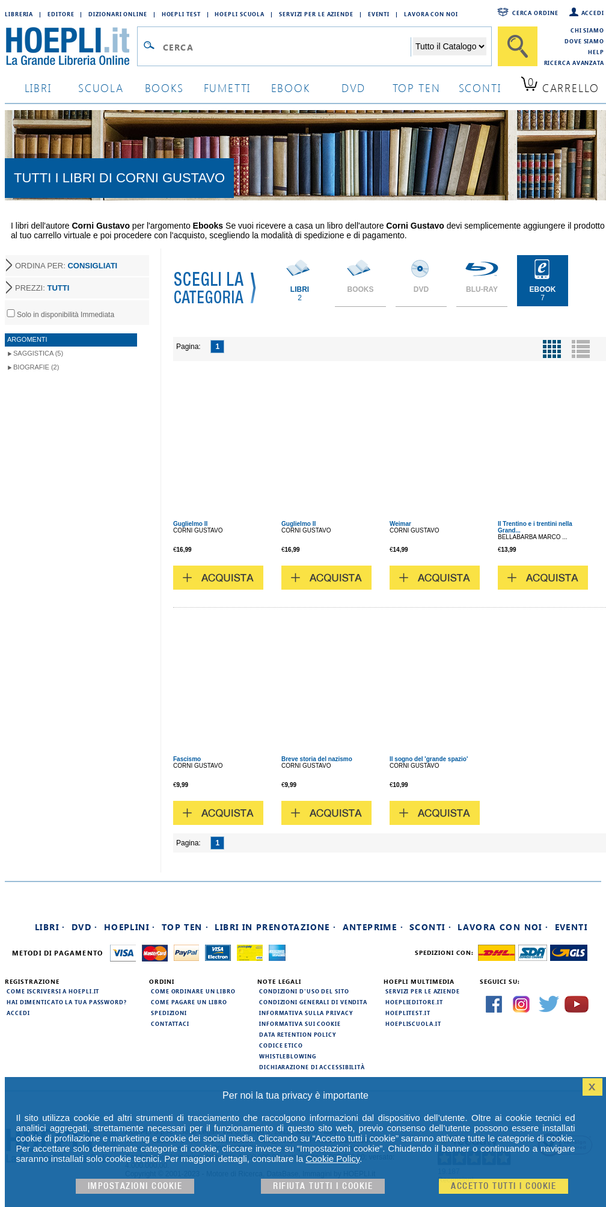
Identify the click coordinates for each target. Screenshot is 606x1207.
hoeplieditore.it (413, 1001)
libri (38, 87)
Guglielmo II (190, 523)
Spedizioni (169, 1012)
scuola (101, 87)
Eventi (379, 13)
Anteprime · (373, 927)
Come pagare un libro (189, 1001)
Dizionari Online (117, 13)
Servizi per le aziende (316, 13)
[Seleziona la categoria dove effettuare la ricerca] (449, 46)
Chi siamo (587, 30)
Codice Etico (281, 1045)
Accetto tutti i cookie (503, 1186)
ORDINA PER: (66, 265)
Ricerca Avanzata (574, 62)
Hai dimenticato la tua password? (67, 1001)
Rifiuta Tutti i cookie (323, 1186)
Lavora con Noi (431, 13)
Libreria (19, 13)
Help (596, 51)
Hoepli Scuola (240, 13)
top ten (417, 87)
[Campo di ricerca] (286, 47)
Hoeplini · (130, 927)
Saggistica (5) (38, 353)
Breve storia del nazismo (316, 759)
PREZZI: (42, 287)
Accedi (592, 12)
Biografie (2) (36, 367)
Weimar (400, 523)
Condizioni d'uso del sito (304, 991)
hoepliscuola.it (413, 1023)
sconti (480, 87)
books (164, 87)
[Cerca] (517, 46)
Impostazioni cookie (135, 1186)
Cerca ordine (535, 12)
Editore (60, 13)
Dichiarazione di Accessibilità (312, 1066)
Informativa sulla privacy (306, 1012)
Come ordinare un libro (193, 991)
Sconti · (430, 927)
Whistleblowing (287, 1056)
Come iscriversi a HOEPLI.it (53, 991)
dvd (353, 87)
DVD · (85, 927)
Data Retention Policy (297, 1034)
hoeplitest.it (407, 1012)
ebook (290, 87)
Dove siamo (584, 41)
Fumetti (227, 87)
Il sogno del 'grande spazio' (429, 759)
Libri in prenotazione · (275, 927)
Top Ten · (185, 927)
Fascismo (187, 759)
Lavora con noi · (503, 927)
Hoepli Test (181, 13)
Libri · (50, 927)
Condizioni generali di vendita (313, 1001)
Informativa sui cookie (300, 1023)
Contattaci (170, 1023)
